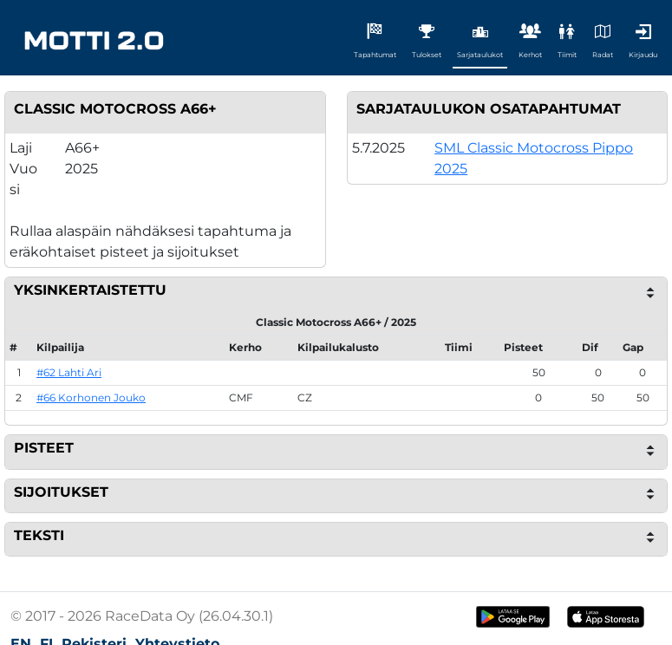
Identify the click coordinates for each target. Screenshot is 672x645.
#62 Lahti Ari (68, 372)
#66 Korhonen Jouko (91, 397)
